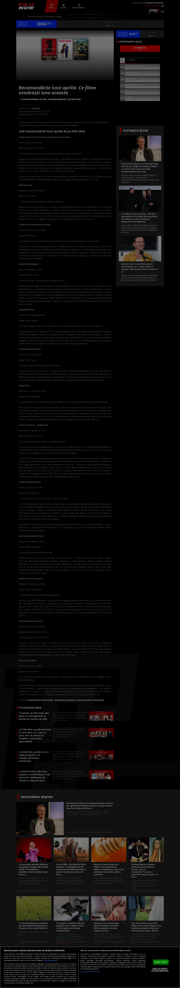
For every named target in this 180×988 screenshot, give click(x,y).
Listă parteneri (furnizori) (90, 972)
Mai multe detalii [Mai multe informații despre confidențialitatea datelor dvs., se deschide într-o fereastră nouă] (50, 960)
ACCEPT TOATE (161, 962)
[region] (90, 967)
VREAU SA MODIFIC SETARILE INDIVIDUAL (160, 970)
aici (46, 974)
